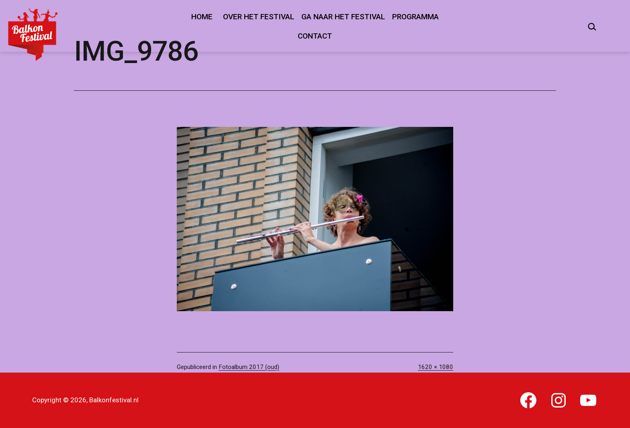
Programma (415, 16)
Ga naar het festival (343, 16)
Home (202, 16)
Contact (315, 36)
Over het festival (258, 16)
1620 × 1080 (435, 367)
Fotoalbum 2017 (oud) (249, 367)
